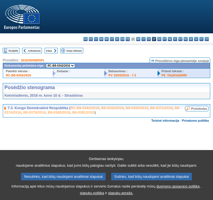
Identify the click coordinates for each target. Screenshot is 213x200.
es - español (91, 39)
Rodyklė (13, 50)
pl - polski (175, 39)
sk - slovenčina (191, 39)
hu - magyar (159, 39)
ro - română (186, 39)
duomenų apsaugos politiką (178, 190)
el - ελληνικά (117, 39)
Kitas (49, 50)
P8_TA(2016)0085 (174, 75)
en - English (122, 39)
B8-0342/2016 (112, 108)
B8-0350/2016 (137, 108)
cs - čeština (96, 39)
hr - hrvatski (138, 39)
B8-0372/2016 (161, 108)
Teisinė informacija (165, 120)
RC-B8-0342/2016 (18, 75)
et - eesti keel (112, 39)
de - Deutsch (107, 39)
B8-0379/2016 (34, 112)
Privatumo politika (195, 120)
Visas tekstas (74, 50)
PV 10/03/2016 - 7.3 (122, 75)
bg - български (85, 39)
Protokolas (199, 108)
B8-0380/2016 (59, 112)
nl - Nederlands (170, 39)
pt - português (180, 39)
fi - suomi (201, 39)
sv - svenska (207, 39)
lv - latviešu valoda (149, 39)
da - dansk (101, 39)
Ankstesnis (34, 50)
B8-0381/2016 (83, 112)
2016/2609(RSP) (32, 60)
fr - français (128, 39)
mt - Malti (165, 39)
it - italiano (143, 39)
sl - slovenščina (196, 39)
